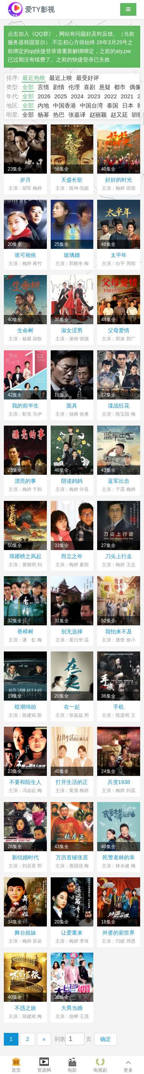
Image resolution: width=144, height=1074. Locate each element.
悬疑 (105, 87)
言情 (43, 87)
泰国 (112, 105)
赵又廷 (119, 114)
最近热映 (33, 78)
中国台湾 (91, 105)
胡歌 (137, 114)
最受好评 (87, 78)
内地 (43, 105)
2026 (44, 96)
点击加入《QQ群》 (31, 34)
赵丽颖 (98, 114)
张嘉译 (77, 114)
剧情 (59, 87)
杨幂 (43, 114)
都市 (120, 87)
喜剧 (89, 87)
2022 (110, 96)
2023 (94, 96)
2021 (127, 96)
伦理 (74, 87)
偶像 (135, 87)
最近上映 (60, 78)
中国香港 (64, 105)
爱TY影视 (31, 9)
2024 (77, 96)
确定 (105, 1039)
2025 (60, 96)
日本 (128, 105)
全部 (28, 87)
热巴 (59, 114)
